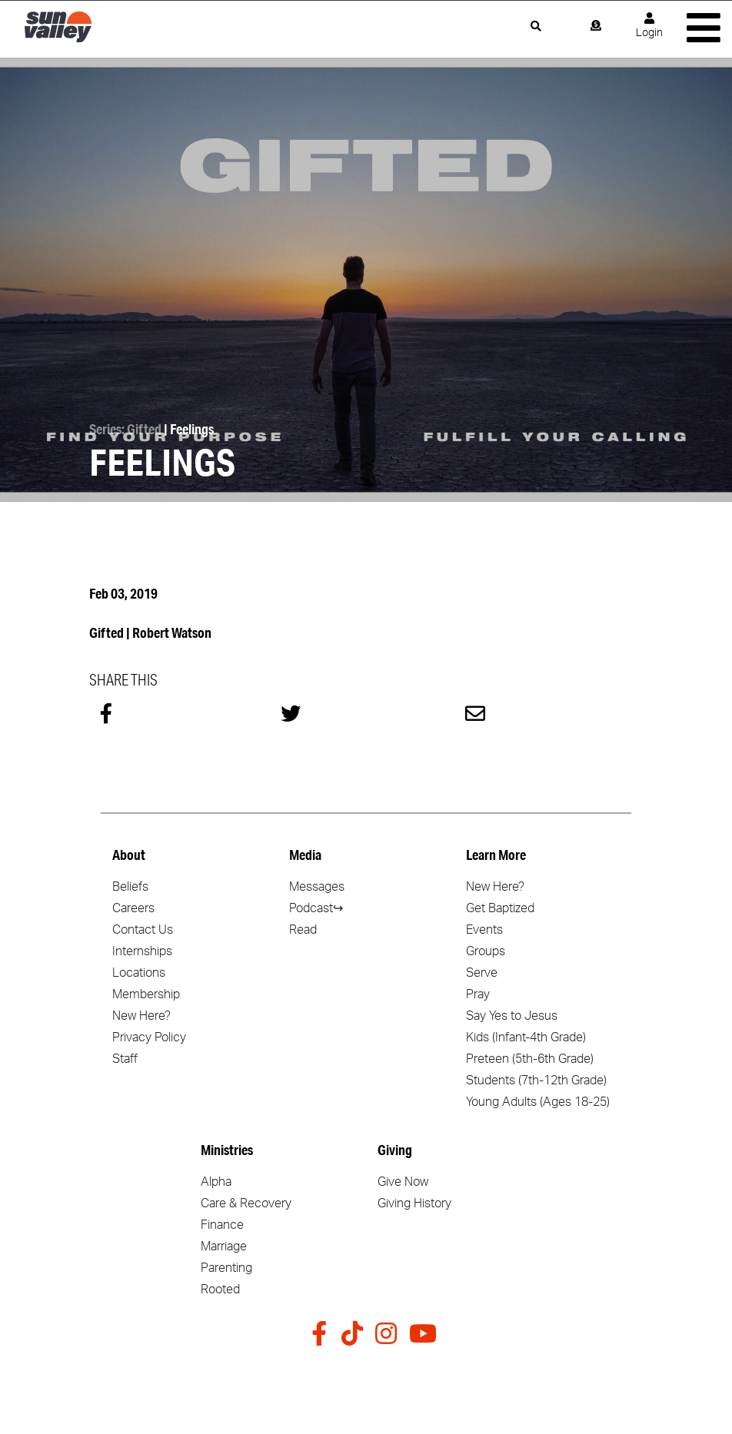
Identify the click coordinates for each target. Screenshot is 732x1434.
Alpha (216, 1182)
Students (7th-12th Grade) (536, 1080)
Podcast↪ (316, 908)
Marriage (224, 1246)
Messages (316, 887)
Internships (142, 951)
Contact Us (142, 930)
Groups (485, 951)
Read (303, 930)
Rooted (220, 1289)
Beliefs (130, 887)
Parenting (226, 1268)
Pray (478, 994)
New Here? (141, 1016)
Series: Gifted (125, 428)
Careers (133, 908)
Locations (138, 973)
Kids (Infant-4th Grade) (526, 1037)
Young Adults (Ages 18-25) (538, 1102)
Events (484, 930)
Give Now (403, 1182)
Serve (481, 973)
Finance (222, 1225)
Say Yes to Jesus (511, 1016)
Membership (146, 994)
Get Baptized (500, 908)
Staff (125, 1059)
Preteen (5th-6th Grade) (530, 1059)
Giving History (414, 1203)
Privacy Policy (149, 1037)
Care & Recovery (246, 1203)
